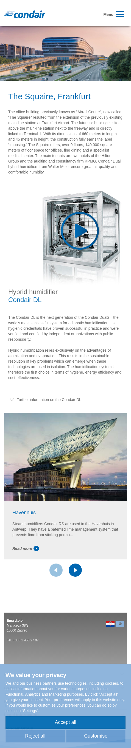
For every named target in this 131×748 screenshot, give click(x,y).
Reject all (35, 736)
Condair (24, 14)
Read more (25, 548)
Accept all (65, 722)
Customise (95, 736)
